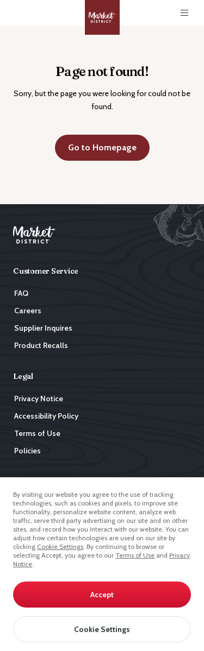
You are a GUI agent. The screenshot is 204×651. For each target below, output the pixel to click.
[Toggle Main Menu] (184, 13)
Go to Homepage (102, 147)
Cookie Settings (60, 546)
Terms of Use (134, 555)
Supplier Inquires (43, 328)
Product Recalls (41, 345)
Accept (102, 594)
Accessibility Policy (46, 416)
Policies (27, 451)
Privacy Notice (38, 398)
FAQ (21, 293)
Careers (27, 310)
